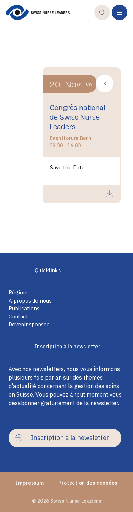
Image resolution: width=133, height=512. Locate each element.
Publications (24, 308)
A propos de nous (30, 300)
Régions (19, 292)
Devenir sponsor (29, 324)
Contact (18, 316)
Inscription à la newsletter (62, 438)
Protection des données (87, 483)
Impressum (30, 483)
